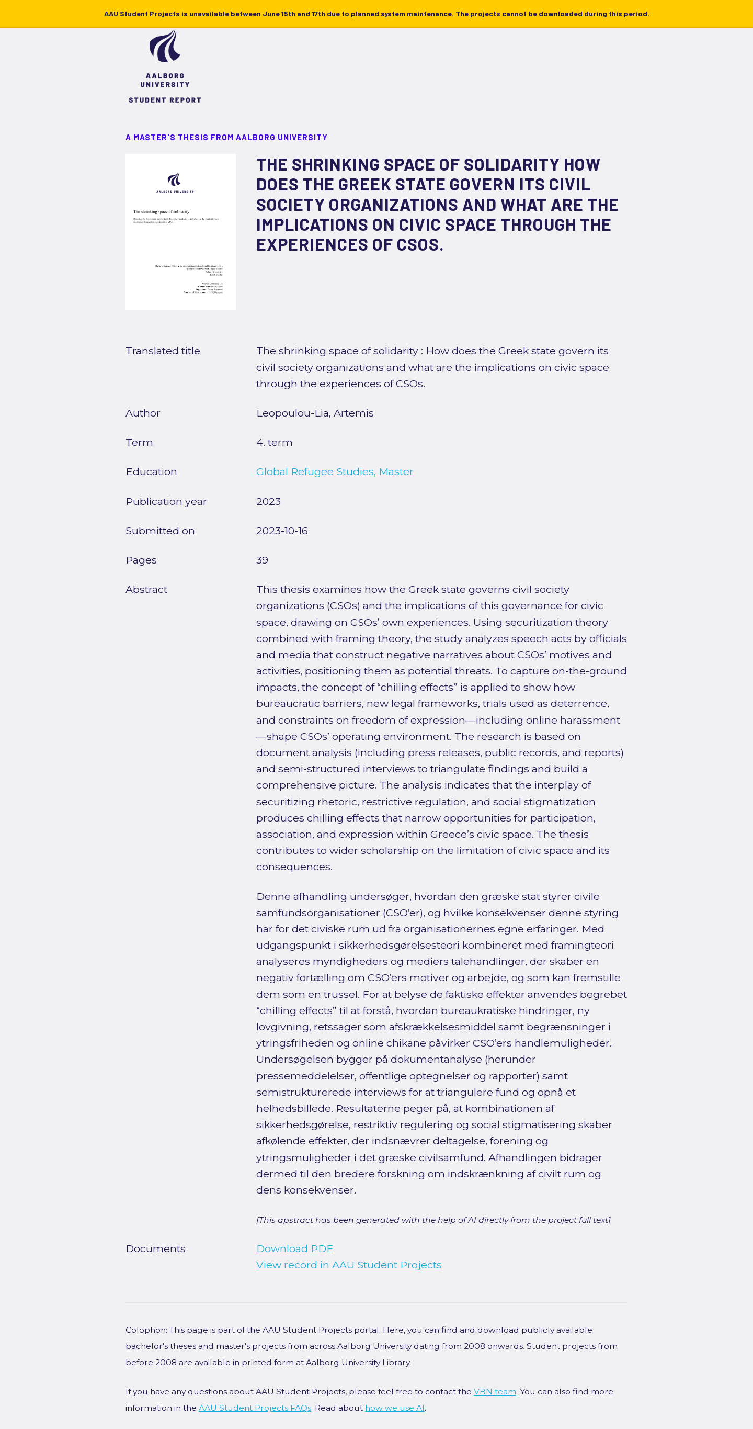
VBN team (495, 1392)
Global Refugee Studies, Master (335, 471)
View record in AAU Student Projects (349, 1264)
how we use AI (395, 1408)
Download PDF (294, 1248)
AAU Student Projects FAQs (255, 1408)
